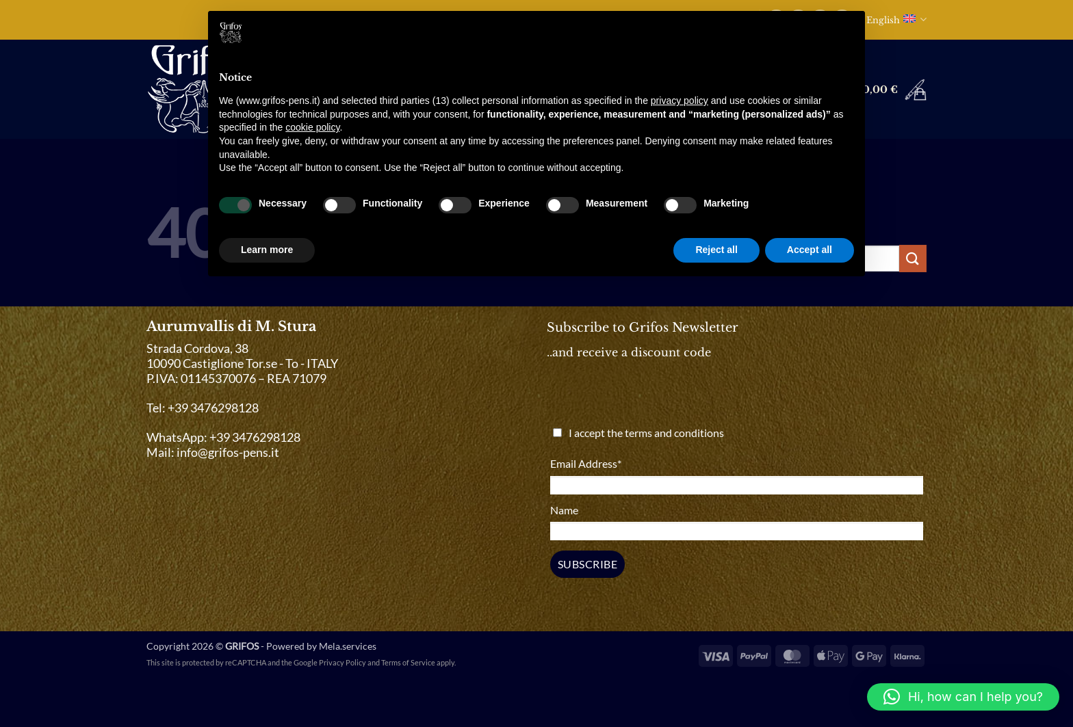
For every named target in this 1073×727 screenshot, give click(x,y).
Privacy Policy (342, 662)
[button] (878, 89)
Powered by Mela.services (321, 646)
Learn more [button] (267, 249)
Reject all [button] (716, 249)
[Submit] (913, 258)
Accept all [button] (809, 249)
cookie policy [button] (312, 127)
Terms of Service (408, 662)
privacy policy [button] (679, 100)
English (896, 19)
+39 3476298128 (254, 437)
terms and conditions (674, 432)
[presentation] (654, 397)
